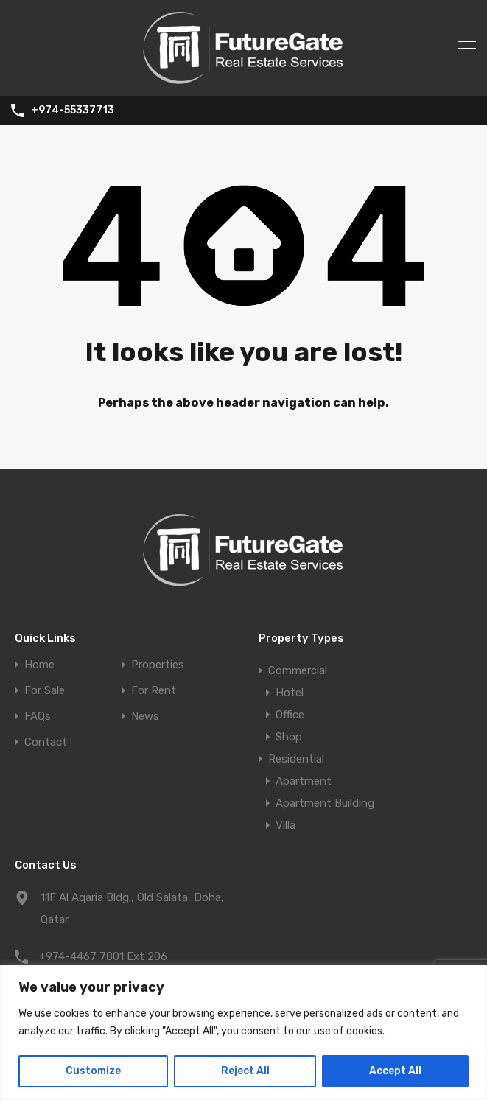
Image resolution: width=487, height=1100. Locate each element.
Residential (296, 759)
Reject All (245, 1071)
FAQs (37, 716)
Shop (289, 736)
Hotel (290, 692)
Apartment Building (325, 803)
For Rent (153, 690)
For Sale (44, 690)
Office (290, 714)
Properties (157, 664)
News (145, 716)
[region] (243, 1032)
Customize (93, 1071)
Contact (45, 742)
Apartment (304, 781)
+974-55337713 (72, 110)
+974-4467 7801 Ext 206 (103, 956)
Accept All (395, 1071)
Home (39, 664)
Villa (285, 825)
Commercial (297, 670)
